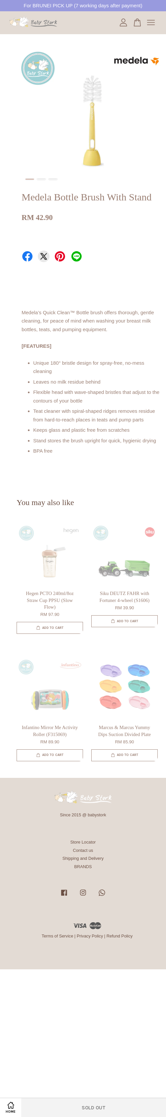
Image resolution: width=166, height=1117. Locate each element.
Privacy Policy (90, 935)
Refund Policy (120, 935)
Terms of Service (57, 935)
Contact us (83, 850)
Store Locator (83, 842)
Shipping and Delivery (83, 858)
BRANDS (83, 866)
